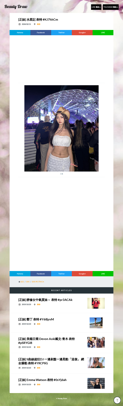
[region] (61, 59)
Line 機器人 (96, 7)
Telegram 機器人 (110, 7)
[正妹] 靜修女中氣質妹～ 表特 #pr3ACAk (45, 299)
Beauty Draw (15, 6)
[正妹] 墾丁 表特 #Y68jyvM (36, 319)
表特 (38, 24)
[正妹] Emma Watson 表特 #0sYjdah (42, 380)
